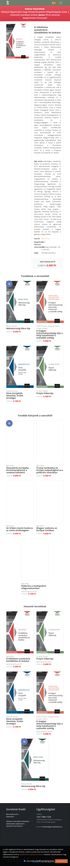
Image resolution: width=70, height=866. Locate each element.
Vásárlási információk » (14, 826)
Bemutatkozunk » (12, 814)
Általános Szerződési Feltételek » (18, 821)
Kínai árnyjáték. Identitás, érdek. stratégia (20, 395)
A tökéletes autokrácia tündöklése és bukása (20, 659)
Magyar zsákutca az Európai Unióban (50, 528)
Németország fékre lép (20, 327)
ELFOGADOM (61, 861)
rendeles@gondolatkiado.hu (52, 827)
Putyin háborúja (50, 392)
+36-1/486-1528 (43, 816)
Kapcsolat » (10, 816)
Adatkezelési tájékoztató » (15, 824)
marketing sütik (47, 861)
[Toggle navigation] (61, 3)
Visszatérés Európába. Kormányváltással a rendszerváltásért (20, 469)
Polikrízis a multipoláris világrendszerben (35, 586)
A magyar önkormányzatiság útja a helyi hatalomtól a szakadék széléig (50, 332)
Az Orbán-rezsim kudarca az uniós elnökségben (20, 528)
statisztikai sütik (32, 861)
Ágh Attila (46, 238)
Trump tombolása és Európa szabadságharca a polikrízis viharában (50, 469)
